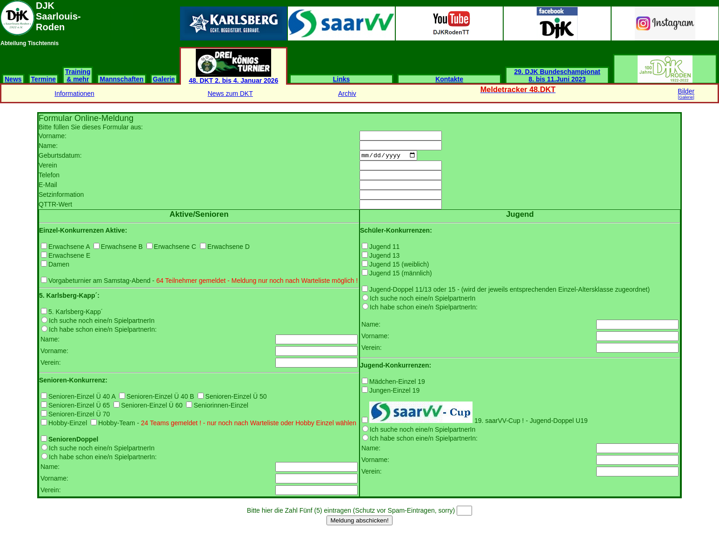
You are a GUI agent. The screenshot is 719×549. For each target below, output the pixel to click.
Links (341, 79)
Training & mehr (77, 75)
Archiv (347, 93)
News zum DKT (230, 93)
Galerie (164, 79)
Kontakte (449, 79)
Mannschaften (121, 79)
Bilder (686, 93)
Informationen (74, 93)
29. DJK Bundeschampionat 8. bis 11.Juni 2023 (557, 75)
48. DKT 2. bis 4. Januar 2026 (233, 77)
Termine (43, 79)
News (13, 79)
